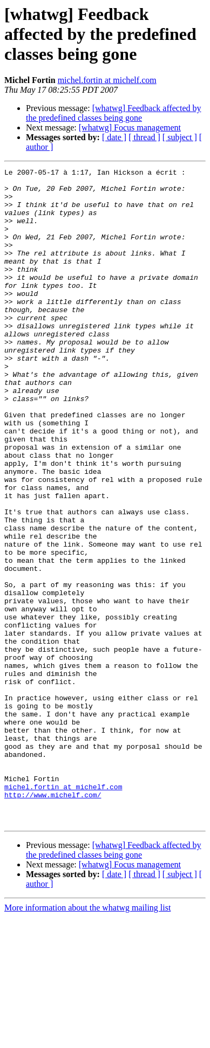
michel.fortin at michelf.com (107, 80)
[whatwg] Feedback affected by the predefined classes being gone (113, 113)
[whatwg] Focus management (130, 127)
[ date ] (114, 137)
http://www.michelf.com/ (52, 921)
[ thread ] (144, 137)
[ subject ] (179, 137)
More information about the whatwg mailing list (87, 1038)
